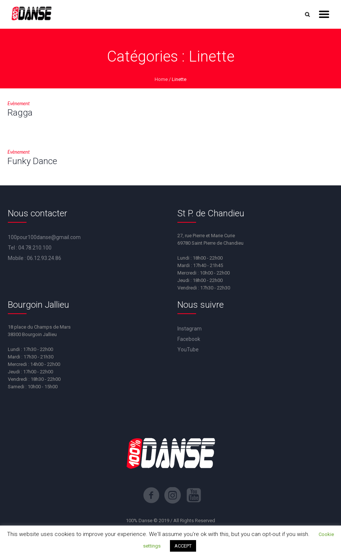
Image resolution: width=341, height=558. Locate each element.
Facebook (188, 339)
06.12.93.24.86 (44, 258)
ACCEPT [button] (183, 546)
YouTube (188, 349)
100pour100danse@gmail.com (44, 237)
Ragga (19, 112)
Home (161, 79)
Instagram (189, 329)
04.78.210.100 (35, 248)
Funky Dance (32, 161)
